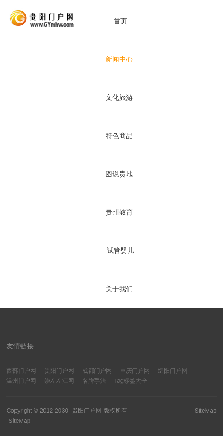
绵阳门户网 (173, 370)
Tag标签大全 (131, 380)
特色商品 (119, 135)
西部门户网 (21, 370)
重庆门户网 (135, 370)
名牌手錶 (94, 380)
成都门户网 (97, 370)
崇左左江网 (59, 380)
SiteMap (19, 420)
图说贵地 (119, 174)
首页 (120, 21)
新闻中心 (119, 59)
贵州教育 (119, 212)
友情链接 (20, 346)
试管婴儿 (120, 250)
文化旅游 (119, 97)
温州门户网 (21, 380)
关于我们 (119, 288)
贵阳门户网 (59, 370)
